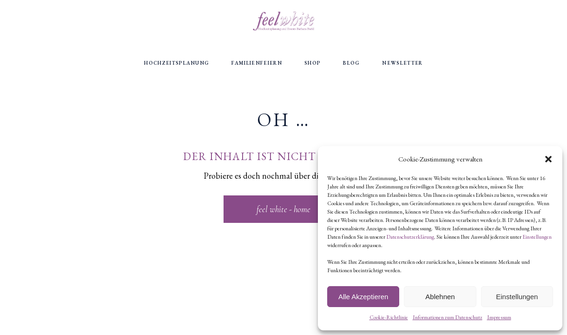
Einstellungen (537, 237)
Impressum (499, 317)
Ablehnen (440, 297)
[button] (548, 159)
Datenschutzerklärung (410, 237)
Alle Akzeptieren (363, 297)
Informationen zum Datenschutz (447, 317)
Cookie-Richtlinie (388, 317)
